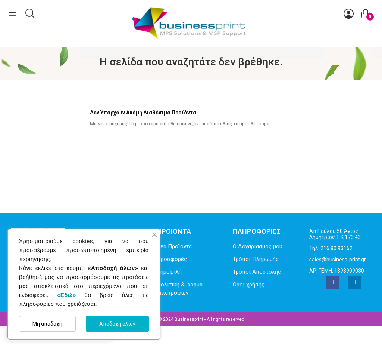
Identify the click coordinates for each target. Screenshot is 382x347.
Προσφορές (172, 259)
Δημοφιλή (169, 271)
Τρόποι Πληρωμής (256, 259)
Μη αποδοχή (47, 324)
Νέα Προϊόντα (174, 246)
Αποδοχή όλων (117, 324)
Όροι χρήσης (248, 284)
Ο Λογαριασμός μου (257, 246)
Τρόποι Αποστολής (257, 271)
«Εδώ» (66, 295)
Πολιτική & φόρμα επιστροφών (180, 289)
